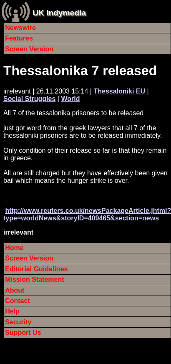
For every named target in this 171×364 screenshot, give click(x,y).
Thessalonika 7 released (80, 70)
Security (18, 322)
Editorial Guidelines (36, 269)
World (70, 98)
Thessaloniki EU (119, 91)
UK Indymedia (59, 12)
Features (19, 38)
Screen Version (29, 49)
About (14, 290)
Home (14, 247)
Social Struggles (29, 98)
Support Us (23, 332)
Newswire (20, 27)
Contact (17, 300)
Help (12, 311)
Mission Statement (34, 279)
